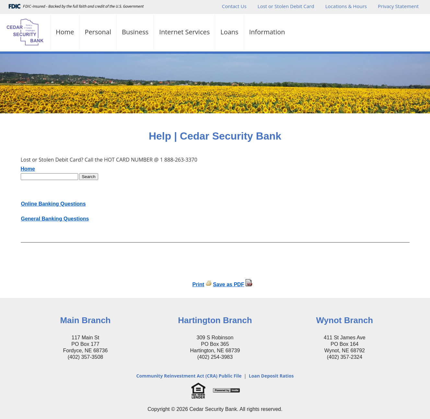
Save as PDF (228, 284)
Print (198, 284)
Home (65, 32)
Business (135, 32)
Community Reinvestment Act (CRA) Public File (189, 376)
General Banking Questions (55, 218)
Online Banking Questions (53, 204)
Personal (98, 32)
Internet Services (184, 32)
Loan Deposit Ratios (271, 376)
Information (267, 32)
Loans (229, 32)
